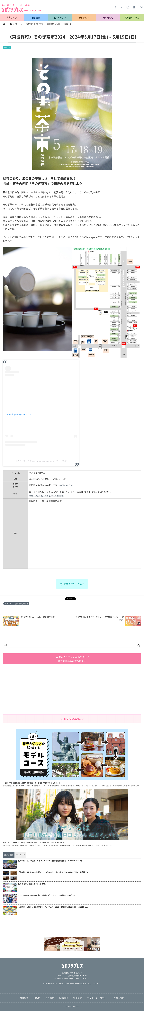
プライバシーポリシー (97, 997)
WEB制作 (63, 997)
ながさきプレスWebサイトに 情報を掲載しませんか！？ (72, 658)
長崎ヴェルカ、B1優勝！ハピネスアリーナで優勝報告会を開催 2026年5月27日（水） (51, 861)
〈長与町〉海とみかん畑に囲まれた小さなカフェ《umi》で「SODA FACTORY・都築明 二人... (54, 872)
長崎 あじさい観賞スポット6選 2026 (32, 884)
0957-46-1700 (66, 485)
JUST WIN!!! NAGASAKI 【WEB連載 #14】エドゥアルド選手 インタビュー (46, 895)
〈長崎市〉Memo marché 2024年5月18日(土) (39, 617)
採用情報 (77, 997)
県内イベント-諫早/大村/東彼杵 (16, 603)
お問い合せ (118, 997)
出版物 (37, 997)
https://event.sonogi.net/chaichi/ (46, 495)
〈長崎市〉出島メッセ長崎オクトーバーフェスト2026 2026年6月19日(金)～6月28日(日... (53, 907)
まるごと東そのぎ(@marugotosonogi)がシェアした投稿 (41, 461)
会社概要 (24, 997)
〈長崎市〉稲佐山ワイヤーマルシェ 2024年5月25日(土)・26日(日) (99, 618)
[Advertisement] (72, 690)
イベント (7, 47)
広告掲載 (49, 997)
